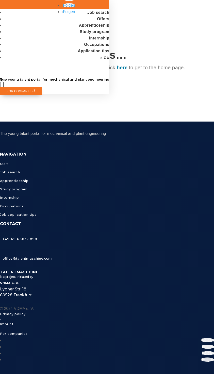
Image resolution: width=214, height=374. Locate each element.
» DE (104, 57)
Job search (98, 12)
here (122, 67)
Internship (99, 38)
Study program (94, 32)
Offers (103, 19)
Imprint (7, 324)
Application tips (93, 51)
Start (4, 164)
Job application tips (18, 214)
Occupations (96, 44)
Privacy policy (13, 314)
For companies (20, 91)
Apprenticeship (94, 25)
